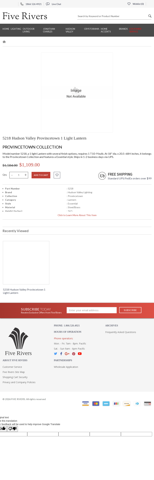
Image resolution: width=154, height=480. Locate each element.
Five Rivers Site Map (14, 372)
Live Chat (53, 4)
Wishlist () (135, 4)
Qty (5, 174)
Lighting (16, 28)
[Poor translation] (12, 429)
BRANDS (123, 28)
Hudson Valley (70, 30)
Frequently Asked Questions (120, 332)
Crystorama (91, 28)
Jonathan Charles (49, 30)
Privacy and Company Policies (19, 382)
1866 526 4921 (31, 4)
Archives (111, 325)
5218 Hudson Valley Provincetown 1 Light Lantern (24, 291)
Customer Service (135, 30)
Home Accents (106, 30)
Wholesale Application (66, 366)
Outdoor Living (28, 30)
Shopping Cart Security (15, 377)
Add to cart (41, 175)
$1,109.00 (29, 164)
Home (6, 28)
